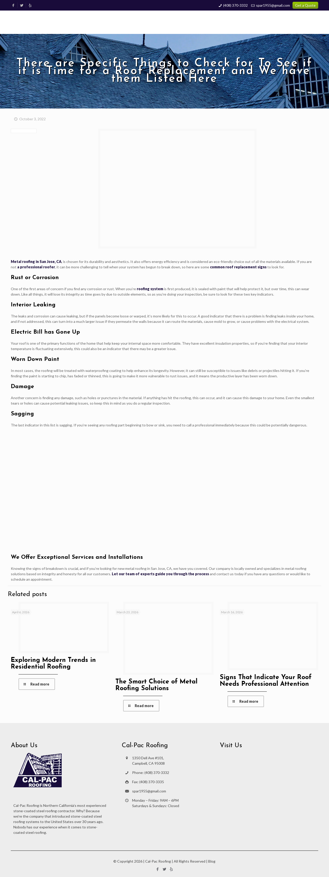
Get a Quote (305, 5)
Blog (211, 861)
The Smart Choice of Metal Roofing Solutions (156, 685)
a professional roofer (36, 267)
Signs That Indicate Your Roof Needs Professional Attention (266, 680)
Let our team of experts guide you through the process (160, 574)
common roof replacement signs (238, 267)
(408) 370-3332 (235, 5)
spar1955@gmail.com (273, 5)
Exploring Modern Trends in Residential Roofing (53, 663)
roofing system (150, 289)
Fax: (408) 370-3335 (148, 782)
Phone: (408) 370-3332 (150, 772)
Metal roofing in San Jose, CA (36, 261)
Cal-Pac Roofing (158, 861)
